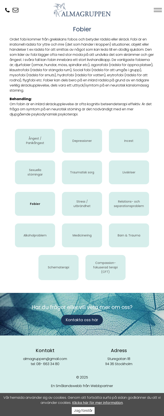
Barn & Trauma (129, 235)
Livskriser (129, 172)
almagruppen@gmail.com (45, 358)
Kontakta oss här (82, 319)
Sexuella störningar (35, 172)
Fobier (35, 204)
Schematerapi (58, 267)
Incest (128, 141)
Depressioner (82, 141)
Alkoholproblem (35, 235)
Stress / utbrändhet (82, 203)
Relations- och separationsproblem (129, 203)
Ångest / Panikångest (35, 140)
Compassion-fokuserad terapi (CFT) (105, 267)
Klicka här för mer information (97, 402)
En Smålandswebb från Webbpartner (82, 385)
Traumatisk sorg (82, 172)
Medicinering (82, 235)
